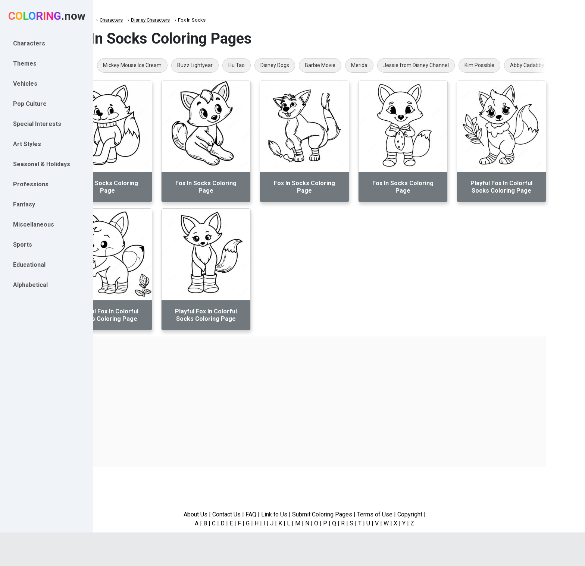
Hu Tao (279, 65)
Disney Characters (192, 20)
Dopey (122, 65)
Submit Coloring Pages (357, 514)
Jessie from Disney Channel (458, 65)
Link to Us (309, 514)
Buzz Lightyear (237, 65)
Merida (402, 65)
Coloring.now (119, 20)
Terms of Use (409, 514)
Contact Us (261, 514)
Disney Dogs (317, 65)
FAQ (285, 514)
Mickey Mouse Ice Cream (175, 65)
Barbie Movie (362, 65)
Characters (153, 20)
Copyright (444, 514)
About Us (230, 514)
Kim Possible (522, 65)
